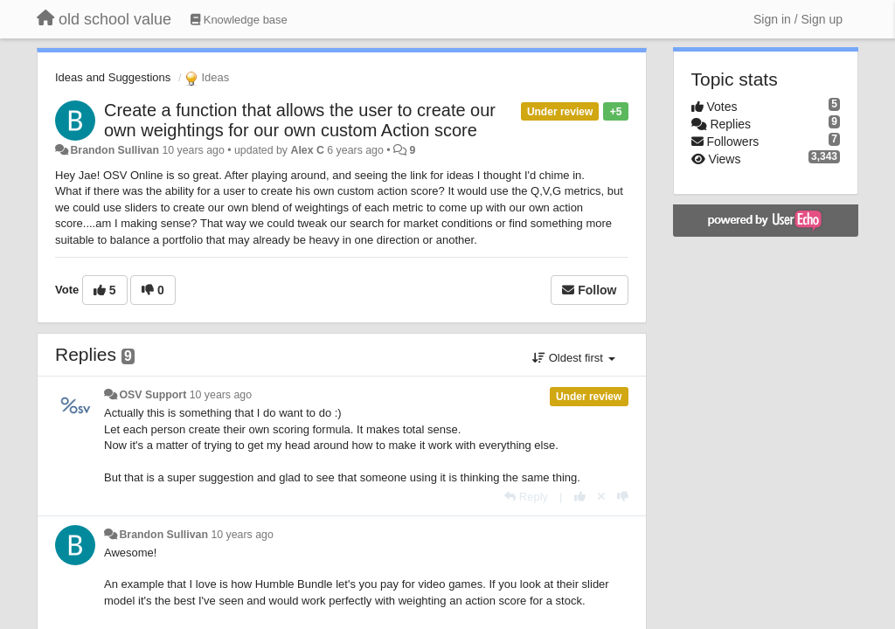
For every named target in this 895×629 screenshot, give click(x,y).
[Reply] (526, 496)
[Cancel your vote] (601, 496)
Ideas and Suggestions (112, 77)
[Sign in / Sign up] (798, 19)
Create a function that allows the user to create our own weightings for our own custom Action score (300, 120)
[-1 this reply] (622, 496)
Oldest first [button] (573, 357)
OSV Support (152, 395)
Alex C (306, 150)
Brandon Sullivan (114, 150)
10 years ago (221, 395)
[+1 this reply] (580, 496)
